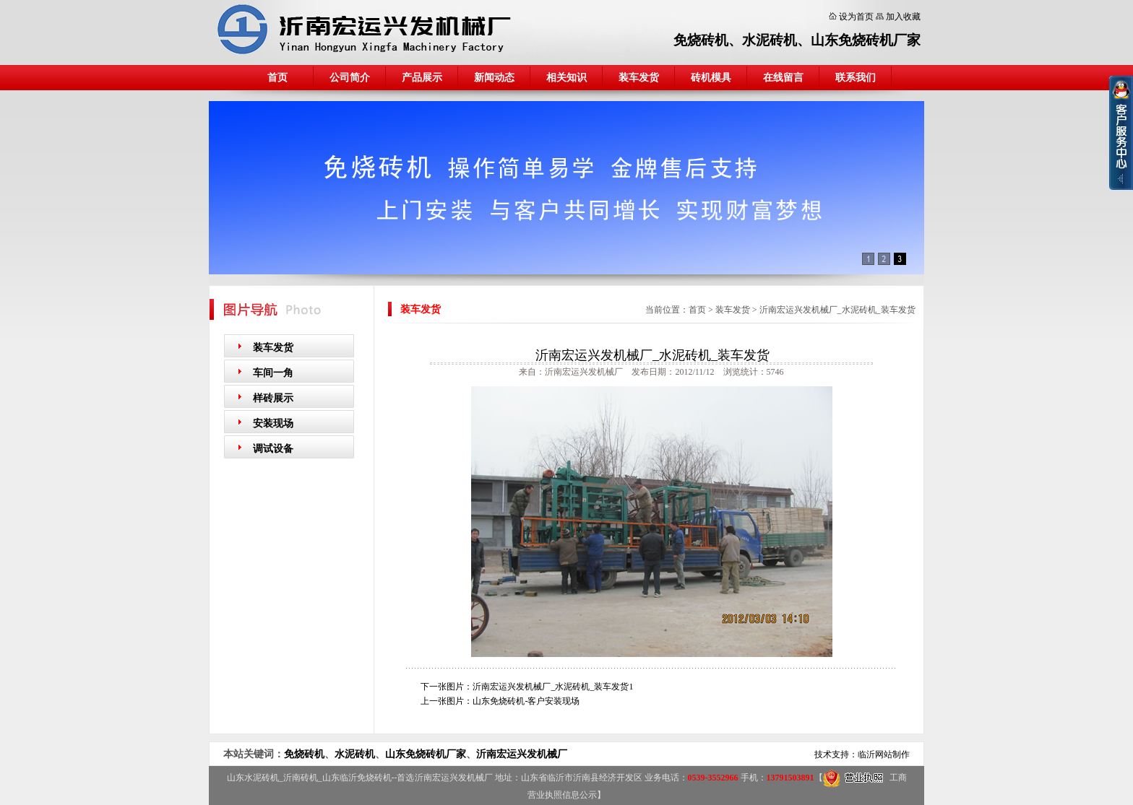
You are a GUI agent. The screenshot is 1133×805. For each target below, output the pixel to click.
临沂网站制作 (884, 754)
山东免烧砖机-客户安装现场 (526, 701)
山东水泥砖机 (253, 778)
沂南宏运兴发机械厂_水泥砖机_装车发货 (837, 310)
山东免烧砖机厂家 (866, 40)
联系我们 (855, 77)
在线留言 (783, 77)
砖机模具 (711, 77)
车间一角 (273, 372)
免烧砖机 (700, 40)
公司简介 (349, 77)
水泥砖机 (769, 40)
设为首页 (856, 17)
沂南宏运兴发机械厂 (521, 754)
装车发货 (639, 77)
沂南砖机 (300, 778)
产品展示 (422, 77)
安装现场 (273, 423)
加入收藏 (903, 17)
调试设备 (273, 448)
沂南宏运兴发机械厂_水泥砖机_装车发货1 (553, 687)
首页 (277, 77)
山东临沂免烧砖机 (357, 778)
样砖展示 (273, 398)
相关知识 (566, 77)
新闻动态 (494, 77)
